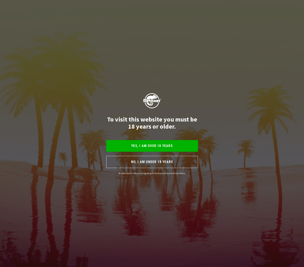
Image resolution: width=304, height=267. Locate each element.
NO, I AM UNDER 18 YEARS (152, 162)
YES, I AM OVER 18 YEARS (152, 146)
